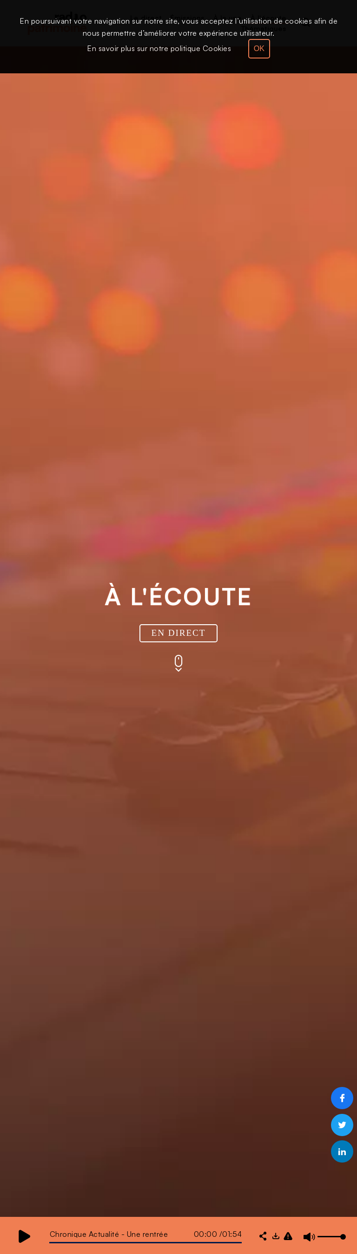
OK (259, 48)
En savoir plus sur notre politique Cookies (159, 48)
